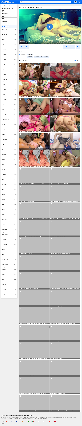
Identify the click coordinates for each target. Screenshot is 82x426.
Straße (9, 209)
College (9, 84)
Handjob (9, 124)
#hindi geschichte (38, 56)
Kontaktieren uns (4, 415)
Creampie (9, 87)
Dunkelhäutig (9, 244)
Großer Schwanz (9, 264)
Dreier (9, 104)
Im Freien (9, 269)
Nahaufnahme (9, 167)
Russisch (9, 192)
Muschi (9, 164)
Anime (9, 39)
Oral (9, 272)
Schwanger (9, 284)
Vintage (9, 227)
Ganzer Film (9, 257)
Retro (9, 189)
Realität (9, 187)
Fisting (9, 109)
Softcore (9, 202)
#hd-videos (30, 56)
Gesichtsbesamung (9, 119)
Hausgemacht (9, 267)
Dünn (9, 247)
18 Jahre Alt (9, 29)
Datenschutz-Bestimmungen (26, 415)
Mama (9, 152)
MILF (9, 149)
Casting (9, 77)
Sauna (9, 194)
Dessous (9, 94)
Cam (9, 72)
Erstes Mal (9, 249)
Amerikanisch (9, 34)
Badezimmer (9, 51)
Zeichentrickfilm (9, 234)
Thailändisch (9, 219)
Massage (9, 154)
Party (9, 182)
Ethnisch (9, 254)
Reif (9, 279)
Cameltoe (9, 74)
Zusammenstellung (9, 237)
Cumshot (9, 89)
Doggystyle (9, 97)
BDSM (9, 46)
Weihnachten (9, 229)
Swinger (9, 214)
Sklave (9, 199)
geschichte (30, 54)
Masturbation (9, 157)
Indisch (9, 134)
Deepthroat (9, 92)
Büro (9, 69)
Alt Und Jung (9, 239)
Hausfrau (9, 127)
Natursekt (9, 169)
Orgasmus (9, 174)
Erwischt (9, 252)
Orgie (9, 177)
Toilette (9, 222)
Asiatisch (9, 41)
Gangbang (9, 114)
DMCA (19, 415)
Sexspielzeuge (9, 197)
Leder (9, 144)
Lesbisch (9, 147)
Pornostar (9, 184)
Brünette (9, 64)
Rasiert (9, 277)
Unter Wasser (9, 289)
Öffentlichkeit (9, 297)
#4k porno (46, 56)
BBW (9, 44)
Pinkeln (9, 274)
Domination (9, 99)
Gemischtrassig (9, 259)
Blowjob (9, 61)
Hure (9, 132)
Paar (9, 179)
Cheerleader (9, 79)
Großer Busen (9, 262)
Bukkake (9, 66)
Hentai (9, 129)
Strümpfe (9, 212)
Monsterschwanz (9, 162)
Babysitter (9, 49)
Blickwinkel (9, 59)
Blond (9, 242)
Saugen (9, 282)
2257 (33, 415)
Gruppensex (9, 122)
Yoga (9, 232)
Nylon (9, 172)
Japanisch (9, 137)
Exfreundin (9, 107)
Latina (9, 142)
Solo (9, 204)
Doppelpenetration (9, 102)
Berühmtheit (9, 54)
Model (9, 159)
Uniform (9, 224)
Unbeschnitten (9, 287)
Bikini (9, 57)
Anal (9, 36)
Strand (9, 207)
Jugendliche (9, 139)
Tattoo (9, 217)
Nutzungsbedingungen (12, 415)
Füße (9, 112)
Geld (9, 117)
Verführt (9, 292)
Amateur (9, 31)
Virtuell (9, 294)
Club (9, 81)
